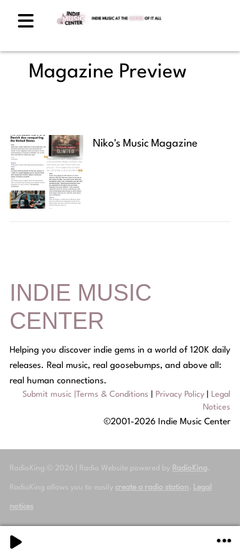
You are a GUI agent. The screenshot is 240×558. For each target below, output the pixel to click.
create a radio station (152, 487)
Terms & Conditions (112, 394)
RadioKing (189, 468)
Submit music (47, 394)
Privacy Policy (180, 394)
